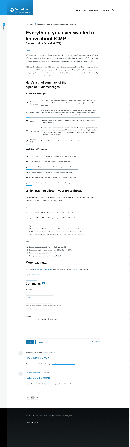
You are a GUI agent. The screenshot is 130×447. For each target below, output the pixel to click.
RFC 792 (75, 269)
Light (28, 398)
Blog (34, 23)
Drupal (34, 422)
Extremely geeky (35, 275)
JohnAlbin (21, 9)
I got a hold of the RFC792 (38, 378)
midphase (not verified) (33, 372)
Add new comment (31, 280)
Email (27, 297)
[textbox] (63, 329)
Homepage (29, 308)
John (28, 50)
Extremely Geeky (44, 23)
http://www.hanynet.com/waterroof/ (63, 364)
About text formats (96, 341)
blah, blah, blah (67, 416)
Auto (32, 398)
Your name (29, 289)
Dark (37, 398)
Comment (28, 316)
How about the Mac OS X (37, 358)
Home (27, 23)
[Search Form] (113, 10)
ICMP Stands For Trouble (44, 269)
